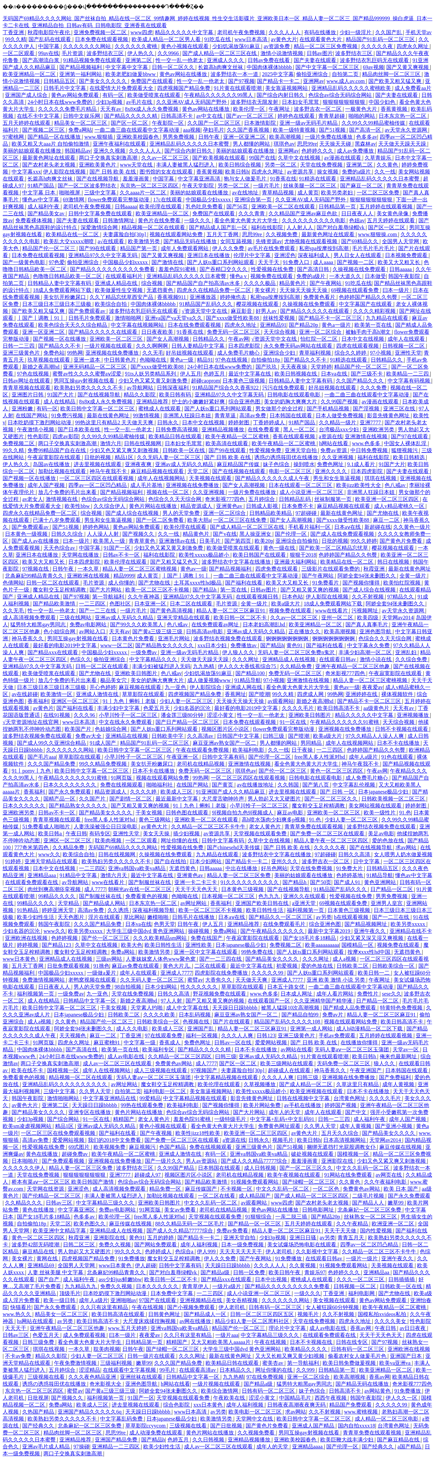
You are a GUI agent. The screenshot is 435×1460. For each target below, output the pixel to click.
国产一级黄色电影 (24, 262)
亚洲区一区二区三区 (75, 701)
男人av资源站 (202, 1161)
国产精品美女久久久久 (106, 812)
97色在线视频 (232, 360)
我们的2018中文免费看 (115, 1140)
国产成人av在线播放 (36, 541)
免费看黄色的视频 (147, 896)
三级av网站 (109, 959)
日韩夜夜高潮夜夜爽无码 (297, 1405)
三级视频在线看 (47, 1377)
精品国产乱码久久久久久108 (288, 1021)
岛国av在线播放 (52, 464)
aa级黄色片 (377, 708)
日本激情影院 (260, 123)
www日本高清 (251, 39)
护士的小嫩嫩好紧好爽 (199, 401)
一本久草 (89, 569)
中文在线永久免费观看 (126, 722)
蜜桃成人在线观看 (160, 408)
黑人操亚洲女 (256, 534)
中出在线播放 (242, 868)
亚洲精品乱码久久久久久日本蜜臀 (190, 144)
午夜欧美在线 (229, 1398)
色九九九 (269, 896)
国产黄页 (223, 785)
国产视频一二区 (356, 262)
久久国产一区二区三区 (214, 123)
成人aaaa (323, 262)
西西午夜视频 (331, 1398)
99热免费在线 (257, 952)
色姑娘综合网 (111, 729)
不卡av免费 (18, 1356)
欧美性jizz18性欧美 (198, 1133)
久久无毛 (152, 353)
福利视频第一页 (306, 910)
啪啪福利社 (160, 785)
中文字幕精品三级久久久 (106, 1203)
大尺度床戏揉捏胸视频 (150, 1321)
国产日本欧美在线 (79, 429)
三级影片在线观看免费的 (331, 569)
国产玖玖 (267, 367)
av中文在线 (210, 116)
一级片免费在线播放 (329, 137)
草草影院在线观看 (144, 694)
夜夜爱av (372, 687)
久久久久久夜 (377, 46)
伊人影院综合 (206, 687)
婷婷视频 (28, 945)
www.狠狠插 (99, 137)
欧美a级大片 (286, 603)
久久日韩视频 (208, 1439)
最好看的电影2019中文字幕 (65, 645)
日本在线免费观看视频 (195, 325)
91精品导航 (247, 680)
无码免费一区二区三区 (344, 1063)
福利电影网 (362, 1293)
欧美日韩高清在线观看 (119, 1314)
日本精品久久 (236, 1370)
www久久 (49, 854)
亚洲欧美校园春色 (138, 137)
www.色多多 (367, 443)
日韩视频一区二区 (404, 346)
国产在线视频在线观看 (239, 471)
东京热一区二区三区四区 (150, 185)
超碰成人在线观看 (290, 1070)
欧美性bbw (78, 506)
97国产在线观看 (158, 1300)
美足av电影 (381, 833)
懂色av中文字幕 (41, 199)
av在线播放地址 (256, 785)
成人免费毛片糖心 (239, 353)
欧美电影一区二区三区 (255, 1412)
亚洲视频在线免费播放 (113, 353)
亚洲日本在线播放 (209, 255)
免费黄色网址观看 (280, 1126)
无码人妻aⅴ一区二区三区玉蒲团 (352, 1049)
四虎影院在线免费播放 (222, 973)
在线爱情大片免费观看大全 (122, 88)
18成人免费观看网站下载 (63, 290)
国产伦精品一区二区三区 (52, 1196)
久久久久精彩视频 (375, 311)
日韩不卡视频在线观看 (402, 729)
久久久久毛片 (298, 708)
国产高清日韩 (313, 269)
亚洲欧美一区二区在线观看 (283, 206)
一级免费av (144, 652)
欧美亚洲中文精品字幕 (60, 1230)
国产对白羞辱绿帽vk (341, 227)
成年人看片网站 (335, 994)
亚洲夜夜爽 (139, 464)
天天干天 (269, 262)
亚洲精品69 (41, 1265)
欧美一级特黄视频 (295, 130)
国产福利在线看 (244, 583)
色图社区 (120, 603)
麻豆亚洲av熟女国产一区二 (225, 743)
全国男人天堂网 (401, 241)
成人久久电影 (132, 1028)
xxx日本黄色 (208, 1405)
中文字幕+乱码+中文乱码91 (283, 1119)
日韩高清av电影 (205, 631)
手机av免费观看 (338, 1035)
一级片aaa (226, 1335)
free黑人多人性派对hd (320, 757)
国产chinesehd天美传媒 (234, 847)
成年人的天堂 (285, 1112)
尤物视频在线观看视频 (311, 241)
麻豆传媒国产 (201, 1189)
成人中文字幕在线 (188, 1007)
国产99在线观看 (98, 248)
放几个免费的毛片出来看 (68, 492)
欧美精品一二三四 (408, 374)
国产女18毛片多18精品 (310, 938)
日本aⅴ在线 (348, 527)
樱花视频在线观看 (258, 304)
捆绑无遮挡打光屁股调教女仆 (342, 1147)
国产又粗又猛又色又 (174, 562)
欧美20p (264, 541)
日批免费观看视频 (69, 966)
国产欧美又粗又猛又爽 (395, 81)
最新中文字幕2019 (329, 931)
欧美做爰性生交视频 (119, 290)
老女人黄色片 (265, 826)
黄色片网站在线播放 (153, 506)
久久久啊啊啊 (152, 346)
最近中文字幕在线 (250, 374)
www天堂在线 (137, 165)
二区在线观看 (210, 966)
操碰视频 (199, 931)
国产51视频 (333, 130)
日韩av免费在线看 (269, 60)
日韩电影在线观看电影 (294, 394)
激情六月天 (114, 875)
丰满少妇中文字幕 (119, 708)
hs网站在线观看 (36, 1321)
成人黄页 (308, 192)
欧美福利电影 (249, 750)
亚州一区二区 (337, 617)
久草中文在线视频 (300, 158)
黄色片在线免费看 (160, 220)
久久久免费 (374, 387)
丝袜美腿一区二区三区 (310, 185)
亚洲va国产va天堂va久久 (174, 318)
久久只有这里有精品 (104, 1307)
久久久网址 (246, 659)
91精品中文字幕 (79, 875)
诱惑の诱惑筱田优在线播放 (286, 457)
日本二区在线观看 (192, 603)
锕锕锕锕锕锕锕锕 (288, 638)
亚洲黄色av (230, 506)
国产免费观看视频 (64, 1161)
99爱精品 (150, 1098)
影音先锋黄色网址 (389, 415)
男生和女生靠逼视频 (337, 478)
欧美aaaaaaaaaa (322, 945)
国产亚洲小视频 (394, 1126)
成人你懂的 (122, 583)
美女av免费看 (180, 1210)
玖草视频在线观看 (49, 360)
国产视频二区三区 (44, 130)
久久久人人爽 (237, 1035)
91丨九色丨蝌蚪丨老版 (130, 701)
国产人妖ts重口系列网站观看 (221, 262)
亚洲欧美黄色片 (98, 165)
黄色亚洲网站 (380, 882)
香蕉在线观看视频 (294, 436)
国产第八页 (316, 785)
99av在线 (48, 53)
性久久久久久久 (199, 987)
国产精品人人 (368, 1203)
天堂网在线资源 (46, 1189)
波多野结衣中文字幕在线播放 (237, 562)
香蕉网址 (235, 694)
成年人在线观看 (407, 339)
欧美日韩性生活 (265, 910)
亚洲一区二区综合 (321, 332)
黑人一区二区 (299, 429)
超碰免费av (75, 1154)
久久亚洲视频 (338, 457)
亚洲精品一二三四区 (116, 1446)
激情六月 (110, 443)
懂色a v (239, 276)
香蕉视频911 (172, 297)
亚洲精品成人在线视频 (289, 659)
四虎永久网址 (413, 46)
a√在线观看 (111, 241)
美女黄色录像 (393, 213)
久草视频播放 (260, 1084)
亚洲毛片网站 (174, 638)
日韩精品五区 (60, 81)
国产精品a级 (216, 1272)
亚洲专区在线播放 (90, 1112)
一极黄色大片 (361, 109)
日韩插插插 (402, 1279)
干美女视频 (149, 812)
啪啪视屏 (70, 192)
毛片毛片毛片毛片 (374, 248)
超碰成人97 (148, 1175)
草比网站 (134, 917)
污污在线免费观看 (284, 387)
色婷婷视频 (65, 938)
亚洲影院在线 (337, 1161)
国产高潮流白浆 (41, 60)
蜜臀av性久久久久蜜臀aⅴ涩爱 (87, 374)
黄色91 (295, 645)
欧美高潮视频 (285, 137)
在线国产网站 (32, 415)
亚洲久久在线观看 (305, 896)
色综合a (185, 1251)
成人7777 (94, 889)
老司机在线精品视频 (201, 764)
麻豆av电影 (290, 812)
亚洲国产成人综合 (27, 95)
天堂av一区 (406, 1049)
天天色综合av (59, 548)
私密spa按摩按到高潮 (324, 248)
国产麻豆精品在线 (399, 1439)
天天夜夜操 (294, 367)
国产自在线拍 (170, 861)
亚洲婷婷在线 (362, 694)
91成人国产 (103, 743)
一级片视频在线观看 (108, 346)
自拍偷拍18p (266, 360)
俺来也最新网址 (399, 1056)
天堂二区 (198, 471)
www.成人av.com (346, 81)
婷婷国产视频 (341, 1105)
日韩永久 (168, 422)
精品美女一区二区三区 (81, 123)
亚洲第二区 (139, 60)
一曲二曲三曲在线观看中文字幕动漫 (137, 130)
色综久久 (80, 659)
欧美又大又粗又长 (399, 262)
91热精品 (28, 910)
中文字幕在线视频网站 (138, 325)
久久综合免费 (411, 659)
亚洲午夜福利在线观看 (120, 144)
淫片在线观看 (104, 917)
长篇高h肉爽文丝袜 (221, 67)
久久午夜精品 (352, 1223)
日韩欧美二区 (353, 966)
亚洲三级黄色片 (22, 353)
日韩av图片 (320, 53)
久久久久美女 (390, 1321)
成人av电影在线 (126, 1056)
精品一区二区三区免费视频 (326, 46)
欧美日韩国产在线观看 (260, 555)
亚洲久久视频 (110, 151)
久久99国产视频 (340, 401)
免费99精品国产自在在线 (57, 450)
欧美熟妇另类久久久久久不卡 (89, 387)
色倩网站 (13, 583)
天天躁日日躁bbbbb (235, 1007)
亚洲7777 (371, 422)
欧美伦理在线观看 (161, 206)
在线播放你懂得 (360, 1042)
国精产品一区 (60, 798)
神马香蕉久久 (28, 638)
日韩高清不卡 (177, 116)
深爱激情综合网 (100, 227)
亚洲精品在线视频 (127, 736)
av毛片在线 (140, 102)
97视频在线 (36, 569)
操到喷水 (304, 464)
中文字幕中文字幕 (127, 67)
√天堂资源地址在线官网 (31, 722)
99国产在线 (262, 158)
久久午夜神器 (144, 596)
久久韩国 (289, 785)
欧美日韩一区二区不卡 (241, 617)
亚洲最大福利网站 (296, 562)
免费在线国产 (207, 938)
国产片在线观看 (232, 1021)
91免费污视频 (67, 415)
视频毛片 (283, 1140)
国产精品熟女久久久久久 (165, 645)
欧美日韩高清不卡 (339, 708)
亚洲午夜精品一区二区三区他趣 (353, 666)
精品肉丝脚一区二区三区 (392, 74)
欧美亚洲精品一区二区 (30, 74)
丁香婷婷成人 (269, 422)
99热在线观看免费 (142, 1105)
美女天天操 (157, 833)
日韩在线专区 (352, 1342)
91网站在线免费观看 (348, 1175)
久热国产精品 (38, 1412)
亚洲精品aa (377, 1272)
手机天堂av (418, 32)
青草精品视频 (278, 192)
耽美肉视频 (109, 840)
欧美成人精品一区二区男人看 (167, 39)
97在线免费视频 (265, 1377)
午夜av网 (238, 339)
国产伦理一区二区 (270, 757)
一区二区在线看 (217, 1196)
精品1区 (125, 457)
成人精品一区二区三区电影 (387, 1419)
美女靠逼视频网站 (287, 88)
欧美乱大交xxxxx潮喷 (69, 241)
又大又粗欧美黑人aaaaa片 (221, 1342)
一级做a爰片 (102, 973)
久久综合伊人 (110, 506)
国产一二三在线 (98, 610)
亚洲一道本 (87, 360)
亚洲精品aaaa (308, 1446)
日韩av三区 (59, 1203)
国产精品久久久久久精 (131, 116)
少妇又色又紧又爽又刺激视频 (125, 450)
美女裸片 (266, 290)
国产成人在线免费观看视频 (342, 534)
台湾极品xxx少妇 (339, 429)
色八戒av (396, 485)
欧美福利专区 (158, 1049)
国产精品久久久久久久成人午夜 (273, 478)
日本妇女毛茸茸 (301, 102)
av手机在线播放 (303, 1105)
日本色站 (292, 596)
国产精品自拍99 (300, 1014)
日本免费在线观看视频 (102, 39)
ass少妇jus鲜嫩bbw (120, 1279)
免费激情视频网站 (44, 980)
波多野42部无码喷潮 (36, 1244)
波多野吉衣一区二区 (318, 109)
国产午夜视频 (156, 1133)
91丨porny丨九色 (32, 771)
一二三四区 (93, 603)
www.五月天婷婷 (128, 1328)
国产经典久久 (38, 1425)
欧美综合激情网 (220, 1391)
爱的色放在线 (388, 840)
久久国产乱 (389, 32)
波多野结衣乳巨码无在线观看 (375, 60)
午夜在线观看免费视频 (203, 750)
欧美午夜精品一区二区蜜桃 (237, 436)
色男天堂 (164, 924)
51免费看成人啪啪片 (46, 826)
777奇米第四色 (32, 847)
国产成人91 (348, 882)
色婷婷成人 (159, 1251)
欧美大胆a (199, 520)
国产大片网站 (106, 589)
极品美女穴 (114, 680)
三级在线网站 (76, 617)
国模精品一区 (358, 945)
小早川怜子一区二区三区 (128, 715)
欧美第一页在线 (373, 325)
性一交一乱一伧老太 (180, 60)
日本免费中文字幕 (172, 1293)
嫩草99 (396, 1203)
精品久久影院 (140, 394)
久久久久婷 (144, 792)
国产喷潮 (259, 694)
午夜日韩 (76, 833)
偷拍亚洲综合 (312, 74)
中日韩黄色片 (120, 360)
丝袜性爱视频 (279, 318)
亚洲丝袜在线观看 (142, 1377)
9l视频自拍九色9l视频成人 (243, 812)
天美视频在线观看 (211, 478)
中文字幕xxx (26, 171)
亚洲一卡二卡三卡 (196, 882)
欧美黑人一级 (109, 541)
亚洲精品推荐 (152, 401)
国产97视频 (241, 81)
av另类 (324, 917)
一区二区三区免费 (379, 192)
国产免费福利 (395, 1077)
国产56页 (237, 206)
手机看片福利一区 (310, 527)
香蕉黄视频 (394, 109)
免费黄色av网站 (174, 1063)
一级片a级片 (227, 1286)
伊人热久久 (141, 53)
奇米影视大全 (106, 1384)
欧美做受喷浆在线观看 (154, 95)
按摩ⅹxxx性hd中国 (369, 952)
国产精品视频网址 (366, 924)
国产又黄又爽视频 (408, 67)
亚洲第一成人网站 (312, 1028)
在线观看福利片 (124, 276)
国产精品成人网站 (105, 903)
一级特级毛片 (230, 1119)
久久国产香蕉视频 (249, 130)
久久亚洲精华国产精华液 (323, 1001)
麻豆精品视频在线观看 (158, 471)
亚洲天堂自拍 (301, 450)
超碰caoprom (205, 380)
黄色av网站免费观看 (75, 95)
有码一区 (113, 95)
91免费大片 (350, 868)
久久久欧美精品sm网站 (160, 938)
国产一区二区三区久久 (331, 798)
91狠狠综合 (259, 1216)
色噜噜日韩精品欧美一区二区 (68, 276)
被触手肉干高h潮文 (368, 332)
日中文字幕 (367, 861)
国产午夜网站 (326, 283)
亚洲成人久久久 (226, 60)
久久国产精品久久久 (360, 380)
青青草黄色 (142, 541)
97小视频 (381, 353)
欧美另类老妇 (337, 192)
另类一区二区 (281, 165)
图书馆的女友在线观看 (167, 171)
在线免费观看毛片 (285, 924)
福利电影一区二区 (165, 1091)
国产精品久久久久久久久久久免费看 (113, 269)
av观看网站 (281, 701)
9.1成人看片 (361, 464)
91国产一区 (118, 548)
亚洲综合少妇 (279, 353)
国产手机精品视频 (328, 408)
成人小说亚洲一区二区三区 (312, 492)
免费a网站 (80, 130)
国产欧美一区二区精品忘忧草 (334, 548)
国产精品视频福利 (81, 67)
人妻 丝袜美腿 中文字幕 (56, 1272)
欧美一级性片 (380, 812)
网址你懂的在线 (180, 840)
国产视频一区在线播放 (60, 339)
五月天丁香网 (223, 234)
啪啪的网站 (362, 116)
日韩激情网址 (119, 220)
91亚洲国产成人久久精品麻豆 (231, 792)
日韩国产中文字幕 (239, 736)
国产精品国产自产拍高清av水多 (203, 283)
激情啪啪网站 (63, 1098)
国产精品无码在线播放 (190, 241)
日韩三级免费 (38, 1342)
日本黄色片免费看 (133, 638)
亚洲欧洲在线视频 (89, 576)
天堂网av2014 (397, 617)
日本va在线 (334, 374)
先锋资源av (269, 241)
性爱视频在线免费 (273, 269)
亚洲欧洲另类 (379, 429)
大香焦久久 (219, 980)
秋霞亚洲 (374, 569)
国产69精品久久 (360, 241)
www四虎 (142, 32)
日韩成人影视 (262, 506)
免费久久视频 (115, 1244)
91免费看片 (326, 583)
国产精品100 (250, 673)
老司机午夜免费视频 (241, 32)
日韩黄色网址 (164, 1314)
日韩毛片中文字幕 (65, 88)
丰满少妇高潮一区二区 (366, 652)
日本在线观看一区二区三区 (301, 485)
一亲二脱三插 (291, 1216)
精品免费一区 (165, 1189)
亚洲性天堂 (408, 353)
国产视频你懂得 (361, 583)
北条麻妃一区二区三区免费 (370, 1210)
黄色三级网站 (155, 819)
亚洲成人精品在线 (117, 283)
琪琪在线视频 (381, 478)
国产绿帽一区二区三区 (309, 1182)
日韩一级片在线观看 (151, 1356)
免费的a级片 (357, 171)
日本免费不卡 (298, 506)
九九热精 (204, 666)
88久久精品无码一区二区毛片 (190, 1223)
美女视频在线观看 (335, 1300)
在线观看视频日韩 (258, 596)
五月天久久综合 (340, 1133)
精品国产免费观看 (351, 1405)
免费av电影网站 (89, 624)
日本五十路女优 (286, 987)
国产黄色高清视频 (172, 610)
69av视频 (373, 67)
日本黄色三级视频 (244, 380)
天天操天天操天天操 (304, 290)
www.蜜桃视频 (361, 1412)
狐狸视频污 (405, 450)
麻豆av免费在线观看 (136, 966)
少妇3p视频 (110, 102)
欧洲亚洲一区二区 (393, 1223)
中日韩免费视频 (369, 450)
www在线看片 (332, 610)
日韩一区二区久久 (174, 67)
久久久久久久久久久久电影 (314, 220)
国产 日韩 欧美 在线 (113, 171)
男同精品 (311, 743)
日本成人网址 (297, 994)
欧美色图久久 (90, 1223)
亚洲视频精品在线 (201, 1300)
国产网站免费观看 (156, 1244)
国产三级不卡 (367, 374)
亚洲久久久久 (331, 471)
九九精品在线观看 (387, 318)
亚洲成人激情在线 (98, 694)
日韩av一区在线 (233, 1042)
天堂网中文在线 (255, 1419)
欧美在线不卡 (27, 1070)
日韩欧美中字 (168, 736)
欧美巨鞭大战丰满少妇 (347, 1439)
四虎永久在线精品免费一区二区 (214, 290)
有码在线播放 (320, 32)
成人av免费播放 (356, 151)
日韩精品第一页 (338, 206)
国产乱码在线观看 (50, 39)
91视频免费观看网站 (255, 1182)
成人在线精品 (60, 401)
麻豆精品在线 (38, 1251)
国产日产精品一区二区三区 (187, 722)
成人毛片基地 (146, 485)
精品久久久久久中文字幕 (185, 32)
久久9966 (168, 53)
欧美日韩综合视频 (240, 165)
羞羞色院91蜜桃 (177, 269)
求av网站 (407, 847)
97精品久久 (401, 596)
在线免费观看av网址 (215, 624)
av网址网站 (194, 903)
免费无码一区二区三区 (234, 332)
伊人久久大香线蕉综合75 (248, 666)
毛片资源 (73, 53)
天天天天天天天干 (241, 1251)
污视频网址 (365, 610)
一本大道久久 (345, 276)
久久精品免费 (296, 666)
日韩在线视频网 (143, 443)
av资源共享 (301, 171)
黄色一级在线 (279, 548)
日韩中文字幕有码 (224, 757)
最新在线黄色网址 (109, 415)
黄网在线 (47, 1258)
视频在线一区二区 (168, 492)
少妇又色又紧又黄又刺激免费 (153, 380)
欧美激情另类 (144, 241)
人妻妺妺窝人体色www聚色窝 (161, 959)
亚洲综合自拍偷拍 (297, 541)
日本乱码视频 (195, 1014)
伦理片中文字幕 (252, 255)
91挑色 (101, 966)
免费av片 (333, 1014)
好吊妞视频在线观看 (190, 353)
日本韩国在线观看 (291, 415)
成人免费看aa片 (413, 88)
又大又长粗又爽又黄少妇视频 (290, 1356)
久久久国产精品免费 (52, 764)
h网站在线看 (334, 443)
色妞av (357, 220)
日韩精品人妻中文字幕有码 (60, 283)
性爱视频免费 (265, 450)
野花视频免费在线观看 (220, 994)
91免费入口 (297, 262)
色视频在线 (197, 1021)
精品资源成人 (197, 506)
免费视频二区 (19, 443)
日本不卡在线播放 (399, 743)
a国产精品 (410, 1446)
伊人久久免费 (228, 248)
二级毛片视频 (368, 1196)
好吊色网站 (274, 868)
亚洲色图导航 (376, 631)
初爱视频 (287, 966)
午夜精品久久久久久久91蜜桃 (345, 722)
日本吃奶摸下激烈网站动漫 (40, 422)
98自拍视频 (129, 987)
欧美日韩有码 (175, 394)
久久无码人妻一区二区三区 (169, 457)
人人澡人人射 (103, 534)
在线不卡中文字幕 (39, 116)
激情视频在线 (62, 499)
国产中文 (356, 1112)
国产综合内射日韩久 (281, 95)
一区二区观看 (19, 53)
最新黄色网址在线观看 (49, 158)
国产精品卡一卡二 (279, 81)
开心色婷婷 (103, 687)
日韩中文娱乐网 (82, 116)
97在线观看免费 (164, 1035)
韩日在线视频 (393, 562)
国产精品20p (304, 325)
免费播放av (244, 645)
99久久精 (15, 39)
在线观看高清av (198, 1370)
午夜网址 (280, 109)
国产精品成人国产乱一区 (219, 227)
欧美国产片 (79, 729)
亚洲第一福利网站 (81, 74)
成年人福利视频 (199, 1244)
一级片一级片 (362, 1258)
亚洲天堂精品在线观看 (184, 617)
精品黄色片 (293, 283)
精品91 (205, 360)
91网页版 (122, 778)
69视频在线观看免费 (355, 290)
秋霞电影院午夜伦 (49, 32)
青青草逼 (226, 415)
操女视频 (328, 171)
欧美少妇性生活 (36, 917)
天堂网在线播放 (81, 555)
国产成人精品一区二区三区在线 (220, 53)
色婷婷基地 (350, 875)
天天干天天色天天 (197, 889)
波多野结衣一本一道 (235, 74)
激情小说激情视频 (282, 53)
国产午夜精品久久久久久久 (272, 931)
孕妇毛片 (213, 130)
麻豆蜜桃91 (107, 1042)
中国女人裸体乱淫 (406, 443)
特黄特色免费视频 (402, 1007)
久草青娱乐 (379, 158)
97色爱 (57, 262)
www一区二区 (116, 645)
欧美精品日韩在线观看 (176, 436)
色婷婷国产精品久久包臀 (369, 297)
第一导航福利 (108, 596)
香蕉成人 (170, 1042)
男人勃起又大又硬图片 (275, 798)
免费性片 (368, 994)
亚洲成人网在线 (244, 687)
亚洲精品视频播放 (223, 429)
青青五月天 (351, 1237)
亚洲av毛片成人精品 (46, 1446)
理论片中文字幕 (288, 1328)
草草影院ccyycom (146, 1425)
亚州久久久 (285, 861)
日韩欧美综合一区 (394, 966)
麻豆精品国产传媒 (239, 464)
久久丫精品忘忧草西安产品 (122, 297)
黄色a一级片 (337, 325)
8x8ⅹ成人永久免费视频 (152, 109)
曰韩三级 (274, 736)
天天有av (111, 109)
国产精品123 (57, 945)
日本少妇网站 (206, 861)
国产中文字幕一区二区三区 (327, 67)
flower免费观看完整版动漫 (119, 199)
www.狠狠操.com (378, 234)
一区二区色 (327, 1189)
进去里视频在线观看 (98, 464)
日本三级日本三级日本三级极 (57, 304)
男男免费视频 (179, 137)
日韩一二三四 (19, 346)
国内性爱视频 (376, 1230)
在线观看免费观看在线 (32, 882)
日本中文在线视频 (363, 339)
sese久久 (392, 994)
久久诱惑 (118, 910)
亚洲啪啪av (123, 1300)
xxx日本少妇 (212, 645)
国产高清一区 (365, 130)
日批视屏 (38, 1398)
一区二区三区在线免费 (240, 520)
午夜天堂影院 (198, 185)
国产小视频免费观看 (191, 1307)
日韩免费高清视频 (177, 429)
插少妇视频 (187, 833)
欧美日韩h (237, 171)
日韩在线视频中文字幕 (304, 1098)
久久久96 (85, 715)
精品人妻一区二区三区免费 (239, 875)
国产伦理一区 (291, 534)
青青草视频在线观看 (27, 387)
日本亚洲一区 (150, 603)
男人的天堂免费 (181, 513)
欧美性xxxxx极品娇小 (204, 555)
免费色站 (54, 353)
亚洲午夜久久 (370, 931)
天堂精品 (69, 903)
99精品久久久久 (57, 896)
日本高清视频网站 (345, 1140)
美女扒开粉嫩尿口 (65, 297)
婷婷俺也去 (234, 297)
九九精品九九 (81, 1286)
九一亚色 (176, 687)
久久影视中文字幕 (318, 1251)
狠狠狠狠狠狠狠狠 (344, 102)
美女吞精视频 (242, 1300)
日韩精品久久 (209, 339)
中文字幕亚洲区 (77, 1210)
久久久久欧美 (159, 1014)
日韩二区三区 (79, 1244)
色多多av (366, 137)
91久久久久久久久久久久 (250, 882)
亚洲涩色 (284, 255)
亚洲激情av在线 (178, 541)
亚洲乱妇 (406, 652)
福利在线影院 (267, 227)
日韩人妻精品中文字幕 (198, 346)
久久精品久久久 (24, 1203)
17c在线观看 (168, 199)
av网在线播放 (195, 1321)
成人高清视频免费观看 (30, 617)
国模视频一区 (63, 1070)
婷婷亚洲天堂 (58, 910)
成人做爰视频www (209, 680)
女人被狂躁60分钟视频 (333, 1307)
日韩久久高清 (354, 854)
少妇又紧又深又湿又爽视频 (372, 938)
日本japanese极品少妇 (383, 792)
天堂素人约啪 (147, 1007)
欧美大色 (131, 945)
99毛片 (168, 1370)
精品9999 (124, 576)
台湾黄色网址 (350, 1098)
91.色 (405, 812)
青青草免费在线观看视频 (314, 826)
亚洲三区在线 (399, 408)
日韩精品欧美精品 (271, 513)
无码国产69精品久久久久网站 (123, 847)
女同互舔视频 (236, 241)
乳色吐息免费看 (205, 206)
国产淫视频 (367, 408)
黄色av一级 (193, 569)
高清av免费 (253, 415)
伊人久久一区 (402, 1398)
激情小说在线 (376, 659)
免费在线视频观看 (122, 785)
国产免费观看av (87, 311)
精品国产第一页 (139, 248)
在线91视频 (57, 715)
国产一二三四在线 (221, 959)
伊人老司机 (279, 1251)
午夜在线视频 (148, 1307)
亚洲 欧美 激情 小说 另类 (336, 980)
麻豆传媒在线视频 (401, 1147)
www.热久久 (17, 1314)
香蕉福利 (38, 701)
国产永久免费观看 (70, 792)
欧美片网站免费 (262, 1105)
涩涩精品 (89, 1370)
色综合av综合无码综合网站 (340, 95)
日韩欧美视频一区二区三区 (393, 798)
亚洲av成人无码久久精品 (185, 464)
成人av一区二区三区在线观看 (118, 1063)
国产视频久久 (138, 534)
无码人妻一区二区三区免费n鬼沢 (297, 652)
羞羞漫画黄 (137, 178)
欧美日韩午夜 (285, 1272)
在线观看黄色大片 (321, 39)
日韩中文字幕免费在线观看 (100, 213)
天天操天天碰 (335, 144)
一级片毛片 (267, 185)
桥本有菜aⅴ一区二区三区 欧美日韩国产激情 (63, 1182)
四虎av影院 (65, 436)
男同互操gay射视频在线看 (85, 380)
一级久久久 (198, 220)
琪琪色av (284, 144)
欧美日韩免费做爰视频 (350, 1363)
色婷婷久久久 (318, 151)
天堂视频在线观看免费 (260, 833)
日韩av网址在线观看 (27, 380)
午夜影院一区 (168, 123)
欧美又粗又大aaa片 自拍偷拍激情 (51, 144)
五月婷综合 (262, 499)
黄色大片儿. (177, 966)
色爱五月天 (157, 708)
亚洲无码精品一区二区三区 (95, 367)
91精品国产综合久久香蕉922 (226, 387)
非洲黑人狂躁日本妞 (187, 415)
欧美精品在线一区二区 (73, 234)
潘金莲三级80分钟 (183, 715)
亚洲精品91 (273, 325)
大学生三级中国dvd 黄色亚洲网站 (146, 931)
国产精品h (205, 589)
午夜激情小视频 (36, 429)
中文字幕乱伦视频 (354, 785)
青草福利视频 (315, 353)
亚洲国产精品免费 (117, 1439)
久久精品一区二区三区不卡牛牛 (209, 826)
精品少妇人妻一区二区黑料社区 (252, 1321)
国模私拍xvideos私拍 (382, 1314)
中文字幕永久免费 (369, 645)
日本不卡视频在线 (312, 1342)
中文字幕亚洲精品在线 (110, 1098)
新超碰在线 (377, 527)
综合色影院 (177, 1405)
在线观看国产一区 (269, 1001)
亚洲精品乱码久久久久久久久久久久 (65, 1084)
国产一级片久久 (164, 1161)
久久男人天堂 (95, 1091)
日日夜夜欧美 (157, 332)
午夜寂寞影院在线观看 (55, 457)
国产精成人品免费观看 (350, 1007)
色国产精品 (173, 1147)
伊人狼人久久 (238, 652)
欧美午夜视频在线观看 (294, 1175)
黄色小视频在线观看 (185, 46)
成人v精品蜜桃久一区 (400, 506)
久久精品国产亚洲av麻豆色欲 (304, 213)
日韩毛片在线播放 (194, 917)
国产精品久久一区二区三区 (281, 917)
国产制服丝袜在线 (150, 882)
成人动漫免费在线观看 (156, 1432)
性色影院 (39, 436)
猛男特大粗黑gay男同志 (38, 624)
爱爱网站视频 (271, 1042)
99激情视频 (147, 415)
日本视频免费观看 (407, 255)
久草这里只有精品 (358, 1084)
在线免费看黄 (264, 429)
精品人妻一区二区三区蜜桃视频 (140, 569)
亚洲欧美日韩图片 (136, 673)
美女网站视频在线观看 (375, 805)
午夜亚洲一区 (183, 757)
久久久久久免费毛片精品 (68, 109)
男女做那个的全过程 (279, 408)
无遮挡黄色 (160, 290)
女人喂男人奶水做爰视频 (403, 854)
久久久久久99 (267, 973)
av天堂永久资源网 (406, 130)
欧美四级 (368, 617)
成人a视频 (345, 959)
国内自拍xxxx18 (356, 1425)
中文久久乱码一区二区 (363, 1168)
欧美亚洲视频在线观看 (317, 1091)
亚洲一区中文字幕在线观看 (206, 952)
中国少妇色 (383, 102)
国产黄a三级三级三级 (158, 631)
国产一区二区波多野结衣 (87, 185)
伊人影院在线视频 (65, 171)
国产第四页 (238, 541)
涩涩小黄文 (221, 715)
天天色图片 (72, 917)
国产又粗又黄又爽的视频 (310, 589)
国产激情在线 (168, 262)
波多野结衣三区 (106, 53)
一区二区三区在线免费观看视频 (58, 1133)
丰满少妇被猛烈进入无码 (161, 666)
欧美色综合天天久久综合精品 (73, 325)
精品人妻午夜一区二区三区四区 (331, 840)
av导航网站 (140, 387)
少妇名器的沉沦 (192, 708)
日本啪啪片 (25, 1161)
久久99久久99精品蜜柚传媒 (374, 123)
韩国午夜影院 (404, 276)
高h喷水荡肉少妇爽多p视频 (274, 819)
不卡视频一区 (237, 1189)
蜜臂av (195, 980)
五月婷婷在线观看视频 (386, 206)
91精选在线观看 (318, 178)
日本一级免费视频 (243, 1244)
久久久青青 (252, 213)
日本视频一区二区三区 (229, 896)
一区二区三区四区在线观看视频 (97, 478)
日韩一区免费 (249, 1272)
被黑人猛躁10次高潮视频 (291, 1007)
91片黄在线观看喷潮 (238, 88)
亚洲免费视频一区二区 (101, 32)
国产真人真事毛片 (367, 624)
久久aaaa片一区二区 (143, 192)
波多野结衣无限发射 (255, 102)
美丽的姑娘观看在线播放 (32, 151)
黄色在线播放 (42, 1154)
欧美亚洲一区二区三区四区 (387, 499)
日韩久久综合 (67, 534)
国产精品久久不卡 (60, 346)
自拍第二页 (346, 74)
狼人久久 (385, 1063)
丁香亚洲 (14, 32)
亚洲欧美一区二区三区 (117, 339)
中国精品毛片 (295, 1398)
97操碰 (82, 1446)
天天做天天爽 (252, 980)
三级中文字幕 (100, 192)
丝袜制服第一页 (333, 499)
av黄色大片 (284, 39)
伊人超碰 (145, 1265)
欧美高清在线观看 (227, 443)
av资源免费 (277, 46)
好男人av (267, 311)
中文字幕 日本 (39, 192)
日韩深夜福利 (173, 387)
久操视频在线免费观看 (360, 269)
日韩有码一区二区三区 (276, 1307)
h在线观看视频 (352, 917)
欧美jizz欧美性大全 (359, 485)
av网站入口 (92, 631)
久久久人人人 (285, 32)
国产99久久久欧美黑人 (137, 624)
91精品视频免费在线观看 (93, 60)
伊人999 (207, 1251)
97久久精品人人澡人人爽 (375, 736)
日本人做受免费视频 (340, 415)
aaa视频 (192, 130)
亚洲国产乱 (201, 1028)
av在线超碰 (25, 694)
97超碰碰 (306, 513)
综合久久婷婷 (351, 353)
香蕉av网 (361, 1328)
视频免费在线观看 (272, 276)
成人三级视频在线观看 (161, 1070)
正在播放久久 (305, 631)
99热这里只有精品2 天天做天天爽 (115, 422)
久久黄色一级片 (411, 527)
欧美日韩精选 (409, 457)
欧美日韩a (50, 833)
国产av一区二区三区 (250, 116)
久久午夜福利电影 (386, 1182)
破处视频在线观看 (313, 1154)
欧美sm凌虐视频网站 (28, 1126)
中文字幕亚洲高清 (199, 178)
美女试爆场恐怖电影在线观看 (302, 1244)
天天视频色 (73, 1035)
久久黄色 (388, 165)
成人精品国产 (255, 1196)
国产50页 (320, 882)
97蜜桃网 (14, 137)
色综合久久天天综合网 (175, 499)
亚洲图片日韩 (28, 394)
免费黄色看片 (320, 297)
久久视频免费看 (256, 1432)
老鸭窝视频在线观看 (92, 980)
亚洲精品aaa (42, 875)
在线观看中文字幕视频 (130, 1370)
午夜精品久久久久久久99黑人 (219, 95)
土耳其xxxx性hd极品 (198, 583)
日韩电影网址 (318, 1210)
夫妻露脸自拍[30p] (125, 234)
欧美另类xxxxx (408, 924)
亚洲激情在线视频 (367, 436)
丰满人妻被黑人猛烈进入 (186, 165)
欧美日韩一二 (374, 973)
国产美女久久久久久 (103, 81)
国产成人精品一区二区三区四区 (312, 1196)
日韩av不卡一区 (122, 555)
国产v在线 (225, 534)
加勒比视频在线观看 (62, 471)
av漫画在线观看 (343, 158)
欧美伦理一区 (249, 109)
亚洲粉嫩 (23, 408)
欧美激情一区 (57, 694)
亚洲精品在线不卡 (411, 931)
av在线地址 (246, 192)
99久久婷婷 (363, 541)
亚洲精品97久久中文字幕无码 (103, 255)
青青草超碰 (332, 116)
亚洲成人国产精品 (314, 1425)
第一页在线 (234, 589)
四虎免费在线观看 (277, 569)
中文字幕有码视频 (409, 380)
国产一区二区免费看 (160, 520)
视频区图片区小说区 (225, 729)
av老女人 (32, 499)
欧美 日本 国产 (401, 1189)
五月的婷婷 (161, 1237)
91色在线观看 (397, 757)
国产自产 (49, 1279)
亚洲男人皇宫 (387, 903)
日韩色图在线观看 (188, 812)
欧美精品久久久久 (306, 1349)
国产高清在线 (82, 1049)
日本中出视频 (271, 1279)
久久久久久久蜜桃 (136, 46)
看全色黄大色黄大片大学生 (246, 220)
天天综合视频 (280, 332)
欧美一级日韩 (60, 1300)
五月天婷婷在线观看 (27, 123)
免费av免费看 (233, 1230)
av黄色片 (43, 708)
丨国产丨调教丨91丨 (41, 318)
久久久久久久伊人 (24, 1168)
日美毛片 (210, 541)
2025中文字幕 (278, 74)
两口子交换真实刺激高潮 (109, 158)
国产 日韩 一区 (338, 792)
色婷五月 (215, 374)
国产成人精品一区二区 (306, 1084)
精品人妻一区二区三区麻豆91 (231, 610)
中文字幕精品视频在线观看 (226, 1077)
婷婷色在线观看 (297, 116)
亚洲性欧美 (199, 945)
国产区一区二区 (130, 123)
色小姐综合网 (60, 631)
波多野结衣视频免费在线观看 (228, 638)
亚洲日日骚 (303, 1237)
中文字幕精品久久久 (153, 659)
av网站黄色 (378, 1391)
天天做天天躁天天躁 (402, 144)
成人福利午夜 (44, 206)
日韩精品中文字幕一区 (90, 1001)
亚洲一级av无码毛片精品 (309, 123)
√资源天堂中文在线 (205, 311)
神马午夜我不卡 (109, 471)
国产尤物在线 (383, 513)
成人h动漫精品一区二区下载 (370, 1028)
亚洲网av (313, 81)
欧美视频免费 (110, 1147)
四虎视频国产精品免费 (184, 88)
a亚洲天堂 (304, 903)
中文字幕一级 (140, 1042)
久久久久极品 (260, 283)
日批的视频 (98, 457)
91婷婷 (13, 861)
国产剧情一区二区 (131, 798)
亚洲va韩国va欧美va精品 (137, 868)
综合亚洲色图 (245, 401)
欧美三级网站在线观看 (287, 1063)
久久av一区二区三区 (165, 158)
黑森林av (365, 144)
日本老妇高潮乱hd (264, 624)
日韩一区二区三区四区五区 (262, 1314)
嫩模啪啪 (158, 917)
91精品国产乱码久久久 (206, 304)
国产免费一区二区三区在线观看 (328, 833)
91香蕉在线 (283, 178)
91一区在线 (293, 722)
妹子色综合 (277, 464)
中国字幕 (49, 46)
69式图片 (79, 1147)
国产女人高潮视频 (168, 339)
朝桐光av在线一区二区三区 (140, 889)
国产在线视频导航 (98, 178)
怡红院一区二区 (319, 339)
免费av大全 (89, 736)
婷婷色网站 (96, 527)
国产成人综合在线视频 (132, 513)
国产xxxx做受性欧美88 (233, 318)
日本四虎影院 (244, 346)
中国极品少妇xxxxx (209, 199)
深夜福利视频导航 (154, 910)
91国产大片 (61, 394)
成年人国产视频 (47, 485)
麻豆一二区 (387, 520)
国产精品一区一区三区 (255, 1223)
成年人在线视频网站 (161, 478)
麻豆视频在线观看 (140, 687)
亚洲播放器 (204, 297)
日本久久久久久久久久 (70, 785)
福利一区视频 (202, 1035)
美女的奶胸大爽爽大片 (291, 401)
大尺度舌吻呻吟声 (223, 798)
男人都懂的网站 (252, 144)
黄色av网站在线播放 (183, 74)
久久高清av (201, 736)
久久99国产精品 (176, 1168)
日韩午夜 (209, 137)
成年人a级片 (364, 757)
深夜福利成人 (314, 255)
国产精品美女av (47, 213)
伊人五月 (190, 374)
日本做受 (375, 276)
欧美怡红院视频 (402, 583)
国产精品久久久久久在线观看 (315, 311)
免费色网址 (331, 464)
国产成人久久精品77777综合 (254, 1161)
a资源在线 (330, 436)
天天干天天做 (340, 1230)
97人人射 (172, 1001)
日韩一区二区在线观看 (53, 583)
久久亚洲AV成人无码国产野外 (192, 102)
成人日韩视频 (260, 1168)
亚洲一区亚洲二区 (245, 137)
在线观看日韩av (338, 659)
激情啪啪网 (129, 318)
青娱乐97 (315, 1272)
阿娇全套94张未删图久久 (367, 576)
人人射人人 (300, 227)
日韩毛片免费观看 (90, 318)
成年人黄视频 (398, 1084)
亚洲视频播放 (413, 715)
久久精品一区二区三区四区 (180, 1056)
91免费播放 (131, 1258)
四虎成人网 (311, 694)
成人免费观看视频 (85, 1335)
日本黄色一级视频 (27, 534)
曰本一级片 (396, 290)
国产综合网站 (63, 1119)
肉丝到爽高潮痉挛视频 (55, 889)
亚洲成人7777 (176, 973)
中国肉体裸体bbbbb (270, 67)
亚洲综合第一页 (253, 199)
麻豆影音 (242, 311)
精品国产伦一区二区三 (49, 248)
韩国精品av (78, 151)
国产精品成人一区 (205, 1314)
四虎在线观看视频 (358, 346)
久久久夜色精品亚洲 (92, 1377)
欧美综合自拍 (111, 304)
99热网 (75, 353)
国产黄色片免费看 (401, 541)
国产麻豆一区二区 (362, 185)
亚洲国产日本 (406, 1356)
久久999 (306, 1370)
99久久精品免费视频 (103, 764)
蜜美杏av (273, 1363)
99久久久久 (129, 1251)
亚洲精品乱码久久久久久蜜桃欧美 (351, 88)
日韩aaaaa (126, 206)
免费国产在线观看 (152, 81)
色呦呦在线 (153, 360)
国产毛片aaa (42, 757)
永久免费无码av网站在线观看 (299, 346)
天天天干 (16, 1328)
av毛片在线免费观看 (272, 248)
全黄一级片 (413, 576)
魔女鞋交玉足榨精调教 (60, 589)
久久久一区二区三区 (361, 1279)
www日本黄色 (20, 959)
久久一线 (385, 171)
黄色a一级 (182, 360)
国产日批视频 (226, 1425)
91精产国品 (41, 185)
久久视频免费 (282, 234)
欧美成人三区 (177, 792)
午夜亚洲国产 (366, 1070)
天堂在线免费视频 (322, 165)
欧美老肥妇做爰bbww (131, 74)
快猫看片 (20, 1307)
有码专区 (99, 833)
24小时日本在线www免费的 (60, 102)
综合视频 (152, 283)
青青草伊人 (196, 1286)
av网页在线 (389, 1175)
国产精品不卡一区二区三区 (330, 318)
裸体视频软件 (397, 694)
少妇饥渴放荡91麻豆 (236, 46)
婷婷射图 (239, 422)
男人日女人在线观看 (358, 255)
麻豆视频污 (143, 1147)
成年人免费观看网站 (185, 248)
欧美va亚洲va (395, 1363)
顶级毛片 (70, 1293)
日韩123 (266, 1035)
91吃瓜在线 (218, 39)
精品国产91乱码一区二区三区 (381, 39)
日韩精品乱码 (295, 499)
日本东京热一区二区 (403, 116)
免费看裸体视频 (34, 220)
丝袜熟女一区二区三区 (371, 1216)
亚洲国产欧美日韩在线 (262, 903)
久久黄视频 (303, 1265)
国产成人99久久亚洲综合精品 (52, 743)
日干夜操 (302, 750)
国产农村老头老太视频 (49, 165)
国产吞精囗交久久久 (224, 269)
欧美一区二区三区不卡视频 (157, 589)
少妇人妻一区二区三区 (186, 701)
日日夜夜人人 (357, 213)
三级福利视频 (116, 1363)
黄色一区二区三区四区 (337, 771)
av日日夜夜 (413, 1328)
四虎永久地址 (241, 325)
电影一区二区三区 (291, 471)
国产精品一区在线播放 (55, 137)
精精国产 (124, 1119)
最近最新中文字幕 (177, 798)
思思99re (307, 144)
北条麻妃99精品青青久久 (35, 576)
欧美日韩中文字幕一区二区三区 (98, 408)
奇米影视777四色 (225, 499)
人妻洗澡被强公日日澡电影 (106, 826)
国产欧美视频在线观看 (219, 158)
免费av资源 (334, 450)
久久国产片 (93, 798)
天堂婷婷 (321, 367)
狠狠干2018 (303, 555)
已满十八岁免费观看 (57, 520)
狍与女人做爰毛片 (246, 178)
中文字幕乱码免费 (122, 1419)
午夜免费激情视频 (76, 1363)
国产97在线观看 (410, 436)
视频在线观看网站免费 (177, 234)
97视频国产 (204, 1070)
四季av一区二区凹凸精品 (98, 485)
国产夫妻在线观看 (316, 60)
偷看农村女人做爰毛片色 (358, 1356)
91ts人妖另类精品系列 (151, 374)
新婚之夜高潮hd (41, 367)
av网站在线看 (296, 1049)
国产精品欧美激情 (55, 603)
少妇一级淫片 (356, 32)
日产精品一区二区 (392, 889)
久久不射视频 (368, 596)
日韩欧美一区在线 (184, 450)
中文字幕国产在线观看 (366, 304)
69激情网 (74, 199)
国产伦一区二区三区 (283, 771)
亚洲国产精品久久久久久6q (90, 1412)
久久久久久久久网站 (87, 46)
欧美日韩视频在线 (296, 374)
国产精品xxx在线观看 (53, 652)
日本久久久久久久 (24, 805)
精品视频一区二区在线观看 (153, 227)
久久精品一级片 (338, 422)
